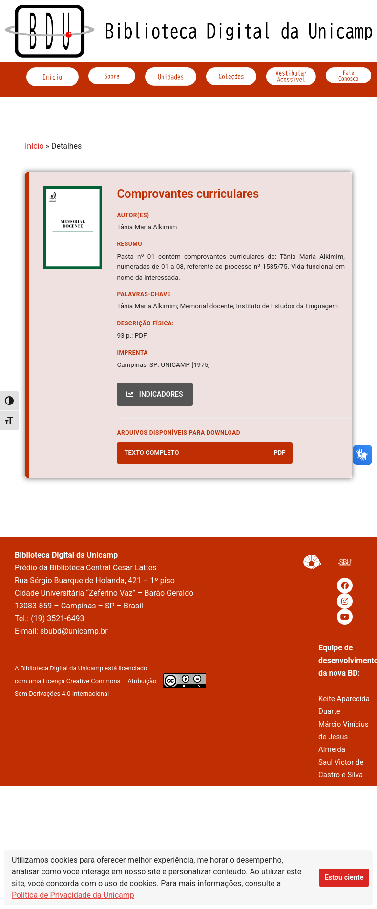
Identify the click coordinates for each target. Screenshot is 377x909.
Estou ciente (344, 877)
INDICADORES (154, 394)
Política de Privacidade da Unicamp (73, 895)
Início (34, 146)
